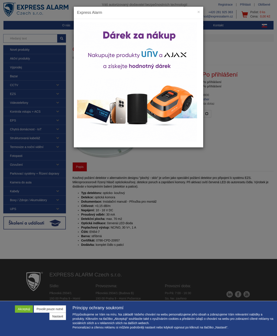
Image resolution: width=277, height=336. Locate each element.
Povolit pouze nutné (50, 309)
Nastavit (57, 316)
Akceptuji (24, 309)
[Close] (198, 11)
